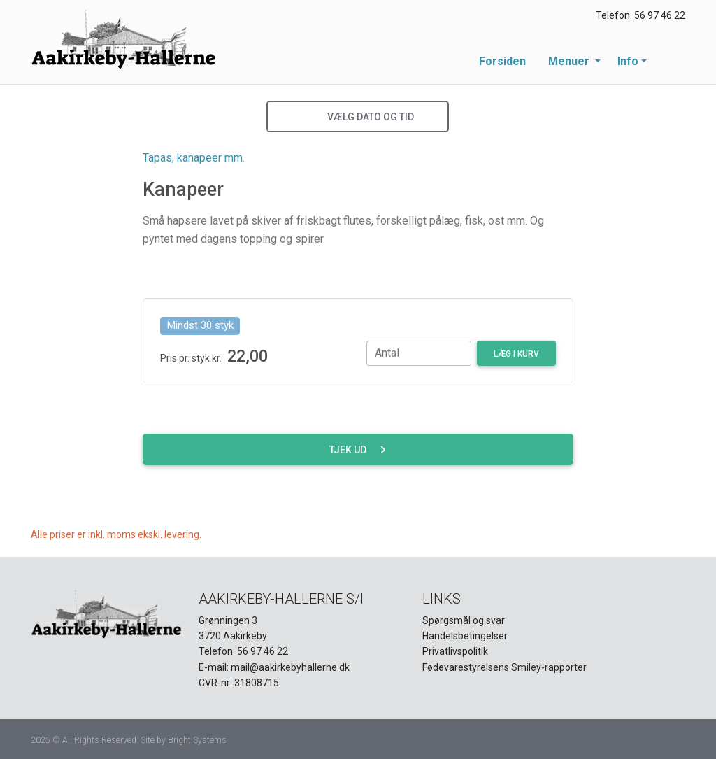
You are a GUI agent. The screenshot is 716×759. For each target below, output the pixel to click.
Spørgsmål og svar (463, 620)
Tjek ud (357, 449)
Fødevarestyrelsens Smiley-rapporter (504, 667)
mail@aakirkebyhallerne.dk (290, 667)
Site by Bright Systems (184, 740)
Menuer (570, 61)
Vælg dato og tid (357, 116)
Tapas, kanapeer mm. (194, 157)
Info (627, 61)
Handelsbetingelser (465, 635)
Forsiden (502, 61)
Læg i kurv (516, 354)
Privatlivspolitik (455, 651)
